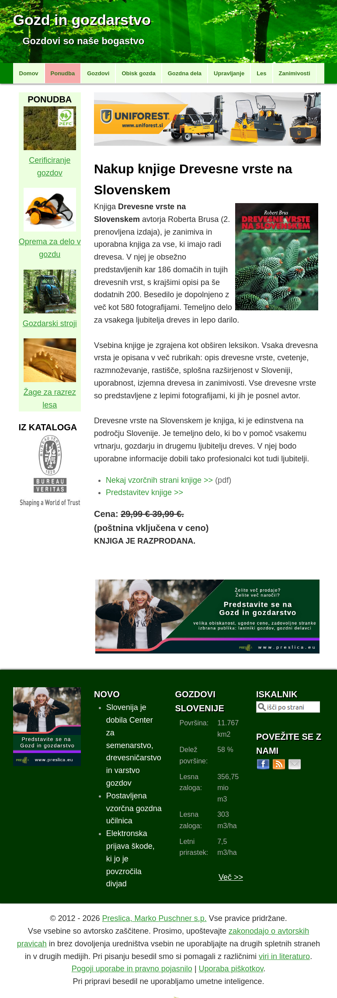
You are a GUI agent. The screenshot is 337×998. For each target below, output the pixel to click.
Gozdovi (98, 73)
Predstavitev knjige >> (144, 492)
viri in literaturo (284, 956)
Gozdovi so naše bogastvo (84, 40)
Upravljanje (229, 73)
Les (261, 73)
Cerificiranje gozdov (50, 160)
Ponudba (63, 73)
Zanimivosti (294, 73)
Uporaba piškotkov (231, 968)
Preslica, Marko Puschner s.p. (154, 918)
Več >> (231, 877)
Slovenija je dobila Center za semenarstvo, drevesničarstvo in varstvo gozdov (133, 745)
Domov (28, 73)
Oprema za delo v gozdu (50, 242)
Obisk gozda (138, 73)
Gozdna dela (185, 73)
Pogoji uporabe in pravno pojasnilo (132, 968)
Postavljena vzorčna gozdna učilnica (134, 808)
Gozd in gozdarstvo (82, 19)
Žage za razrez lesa (50, 392)
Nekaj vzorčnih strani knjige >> (159, 480)
